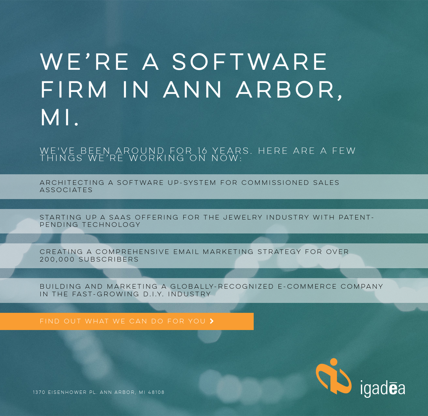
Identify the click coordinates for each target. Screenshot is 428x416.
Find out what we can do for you (127, 321)
